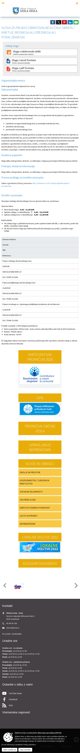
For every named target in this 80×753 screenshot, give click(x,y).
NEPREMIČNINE (27, 523)
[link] (53, 22)
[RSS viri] (40, 704)
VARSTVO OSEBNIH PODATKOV (35, 507)
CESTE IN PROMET (29, 515)
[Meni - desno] (77, 3)
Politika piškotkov (29, 744)
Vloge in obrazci (40, 463)
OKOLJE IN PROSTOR (30, 472)
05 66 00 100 (11, 623)
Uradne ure (9, 640)
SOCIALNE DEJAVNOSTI (31, 491)
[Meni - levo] (3, 3)
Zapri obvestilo (25, 750)
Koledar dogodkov (40, 563)
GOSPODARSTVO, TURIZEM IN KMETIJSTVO (34, 482)
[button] (4, 585)
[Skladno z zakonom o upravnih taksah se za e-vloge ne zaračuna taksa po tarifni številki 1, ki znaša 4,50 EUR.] (32, 212)
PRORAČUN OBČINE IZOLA (40, 428)
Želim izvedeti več (9, 750)
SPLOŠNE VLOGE (28, 499)
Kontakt (7, 606)
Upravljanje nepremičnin (40, 447)
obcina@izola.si (12, 628)
